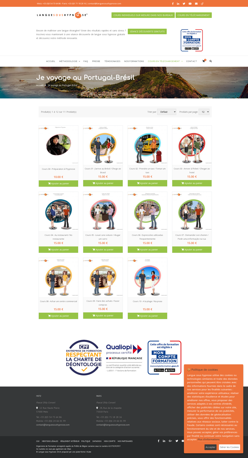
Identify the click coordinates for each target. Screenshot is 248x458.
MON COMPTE (109, 441)
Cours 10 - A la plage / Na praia (147, 301)
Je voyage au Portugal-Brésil (62, 85)
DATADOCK (97, 441)
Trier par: (152, 111)
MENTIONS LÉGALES (50, 441)
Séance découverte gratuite (147, 31)
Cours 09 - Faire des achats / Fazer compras (103, 303)
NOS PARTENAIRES (125, 441)
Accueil (50, 61)
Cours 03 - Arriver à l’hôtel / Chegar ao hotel (192, 170)
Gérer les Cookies (229, 447)
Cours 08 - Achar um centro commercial (58, 301)
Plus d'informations (209, 439)
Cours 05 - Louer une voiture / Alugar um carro (102, 237)
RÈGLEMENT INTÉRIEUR (69, 441)
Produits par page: (188, 111)
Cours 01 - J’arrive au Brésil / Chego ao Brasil (103, 170)
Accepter (210, 447)
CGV (38, 441)
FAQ (86, 61)
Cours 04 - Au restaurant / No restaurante (58, 237)
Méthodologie (68, 61)
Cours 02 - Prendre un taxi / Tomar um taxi (147, 170)
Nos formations (134, 61)
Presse (96, 61)
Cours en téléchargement (194, 15)
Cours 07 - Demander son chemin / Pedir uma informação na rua (191, 237)
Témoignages (112, 61)
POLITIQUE (85, 441)
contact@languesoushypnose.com (52, 424)
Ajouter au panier (58, 183)
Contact (191, 61)
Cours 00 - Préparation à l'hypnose (58, 169)
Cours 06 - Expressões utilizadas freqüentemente (147, 237)
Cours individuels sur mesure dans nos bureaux (143, 15)
